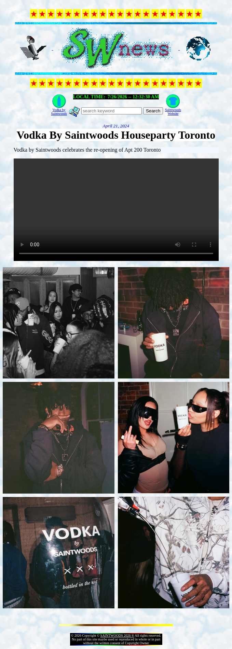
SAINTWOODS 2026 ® (117, 635)
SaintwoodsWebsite (173, 111)
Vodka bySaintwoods (59, 111)
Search (153, 110)
